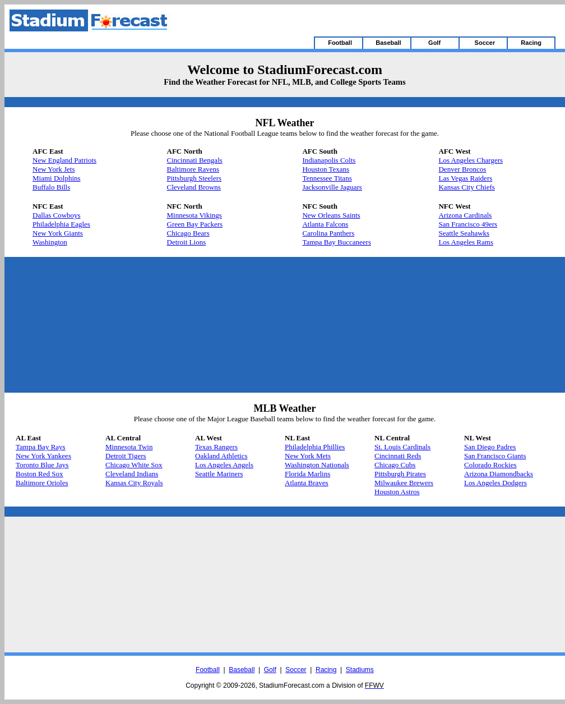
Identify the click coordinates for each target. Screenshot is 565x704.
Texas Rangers (216, 447)
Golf (270, 670)
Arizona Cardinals (465, 215)
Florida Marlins (307, 474)
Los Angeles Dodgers (495, 482)
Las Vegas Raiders (465, 178)
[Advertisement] (147, 325)
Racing (326, 670)
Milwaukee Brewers (403, 482)
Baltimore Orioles (42, 482)
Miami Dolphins (57, 178)
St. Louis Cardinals (402, 447)
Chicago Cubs (394, 465)
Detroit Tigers (125, 456)
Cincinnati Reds (397, 456)
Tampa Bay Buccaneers (336, 242)
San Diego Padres (490, 447)
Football (208, 670)
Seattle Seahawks (463, 233)
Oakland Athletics (221, 456)
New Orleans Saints (331, 215)
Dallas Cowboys (57, 215)
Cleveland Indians (131, 474)
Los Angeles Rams (465, 242)
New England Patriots (64, 160)
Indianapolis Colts (328, 160)
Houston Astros (397, 491)
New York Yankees (43, 456)
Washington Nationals (317, 465)
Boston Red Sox (39, 474)
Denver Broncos (462, 169)
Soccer (295, 670)
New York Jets (54, 169)
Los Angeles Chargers (470, 160)
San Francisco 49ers (467, 224)
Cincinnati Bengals (195, 160)
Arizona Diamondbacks (498, 474)
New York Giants (58, 233)
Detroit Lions (186, 242)
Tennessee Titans (326, 178)
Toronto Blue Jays (42, 465)
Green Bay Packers (195, 224)
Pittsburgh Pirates (400, 474)
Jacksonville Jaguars (332, 187)
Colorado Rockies (490, 465)
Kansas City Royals (134, 482)
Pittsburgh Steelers (194, 178)
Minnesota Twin (128, 447)
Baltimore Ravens (193, 169)
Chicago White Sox (134, 465)
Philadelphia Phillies (315, 447)
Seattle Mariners (219, 474)
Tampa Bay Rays (41, 447)
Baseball (241, 670)
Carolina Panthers (328, 233)
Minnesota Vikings (194, 215)
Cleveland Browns (194, 187)
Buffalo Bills (51, 187)
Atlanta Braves (306, 482)
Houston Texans (325, 169)
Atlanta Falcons (325, 224)
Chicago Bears (188, 233)
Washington (50, 242)
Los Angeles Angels (224, 465)
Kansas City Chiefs (466, 187)
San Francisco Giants (495, 456)
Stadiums (360, 670)
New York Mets (308, 456)
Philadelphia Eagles (61, 224)
